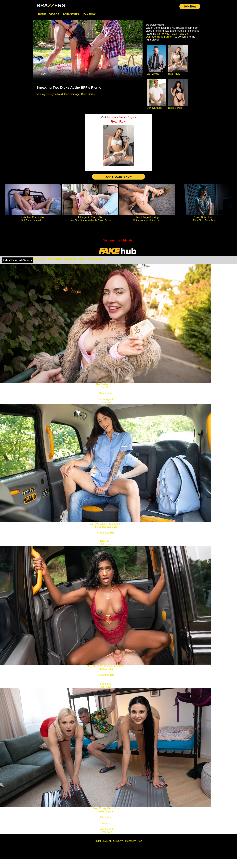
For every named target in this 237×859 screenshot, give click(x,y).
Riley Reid (210, 220)
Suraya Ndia (105, 669)
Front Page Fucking (147, 217)
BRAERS (51, 5)
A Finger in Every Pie (90, 217)
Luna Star (74, 220)
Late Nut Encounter (32, 217)
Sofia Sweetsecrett (106, 526)
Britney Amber (140, 220)
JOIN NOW (190, 6)
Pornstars (71, 14)
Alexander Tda (105, 532)
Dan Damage (72, 94)
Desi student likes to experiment (105, 666)
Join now (105, 544)
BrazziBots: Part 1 (204, 217)
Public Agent (54, 258)
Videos (54, 14)
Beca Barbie (88, 94)
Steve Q (105, 823)
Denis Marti (105, 393)
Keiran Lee (38, 220)
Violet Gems (104, 220)
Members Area (133, 841)
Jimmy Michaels (88, 220)
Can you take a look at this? (105, 523)
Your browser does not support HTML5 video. (88, 51)
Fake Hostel (70, 258)
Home (42, 14)
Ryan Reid (57, 94)
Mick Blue (198, 220)
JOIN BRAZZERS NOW (118, 176)
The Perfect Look (106, 384)
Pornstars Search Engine (121, 117)
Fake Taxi (39, 258)
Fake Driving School (90, 258)
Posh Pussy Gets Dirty (105, 808)
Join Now (88, 14)
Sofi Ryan (26, 220)
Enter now (106, 402)
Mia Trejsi (105, 817)
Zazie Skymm (106, 811)
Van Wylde (43, 94)
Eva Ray (106, 387)
